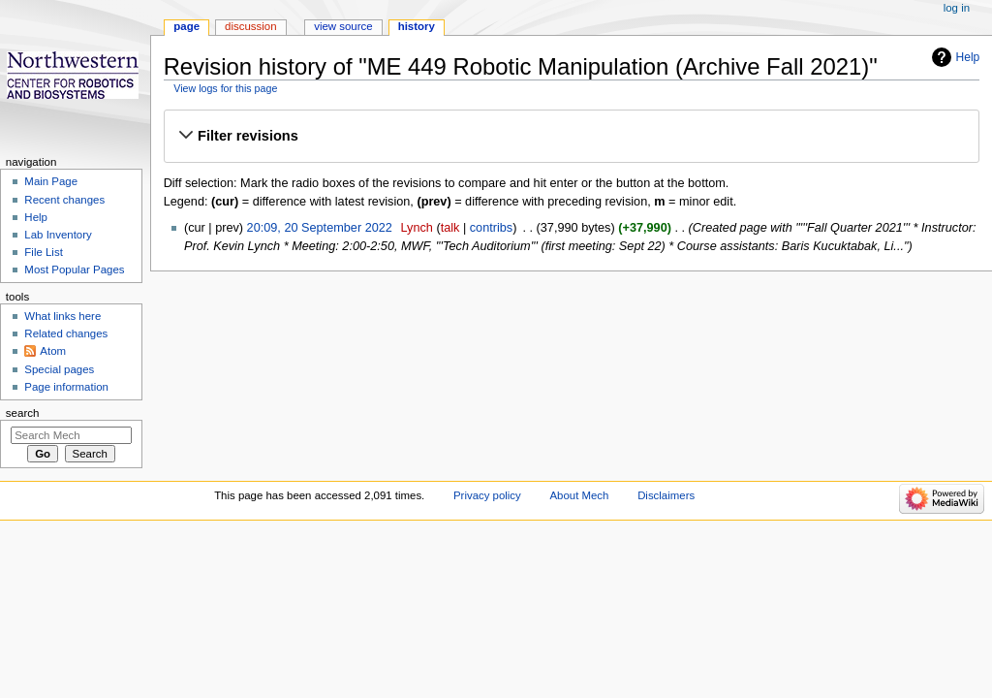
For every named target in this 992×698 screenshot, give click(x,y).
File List (43, 252)
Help (968, 57)
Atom (53, 351)
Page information (66, 387)
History (416, 26)
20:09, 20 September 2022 (319, 228)
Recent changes (64, 200)
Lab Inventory (57, 234)
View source (343, 26)
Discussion (250, 26)
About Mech (578, 495)
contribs (491, 228)
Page (186, 26)
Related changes (66, 333)
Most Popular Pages (74, 269)
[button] (571, 135)
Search (23, 413)
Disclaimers (666, 495)
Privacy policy (487, 495)
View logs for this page (225, 88)
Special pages (59, 369)
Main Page (51, 181)
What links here (62, 316)
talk (450, 228)
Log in (957, 8)
